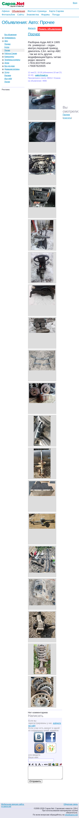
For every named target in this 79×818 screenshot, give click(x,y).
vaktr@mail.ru (41, 75)
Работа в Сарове (10, 53)
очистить (67, 118)
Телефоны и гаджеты (12, 60)
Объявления (18, 11)
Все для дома (9, 66)
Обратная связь (71, 804)
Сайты (20, 14)
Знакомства (33, 14)
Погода (56, 14)
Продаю (7, 44)
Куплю (6, 47)
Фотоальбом (8, 14)
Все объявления (10, 35)
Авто (33, 22)
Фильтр (32, 28)
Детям (6, 63)
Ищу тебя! (8, 78)
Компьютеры (9, 56)
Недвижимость (10, 38)
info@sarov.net (71, 815)
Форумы (45, 14)
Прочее (47, 22)
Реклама (7, 75)
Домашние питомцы (12, 69)
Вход (75, 3)
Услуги (6, 72)
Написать (35, 716)
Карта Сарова (56, 11)
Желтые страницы (37, 11)
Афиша (5, 11)
